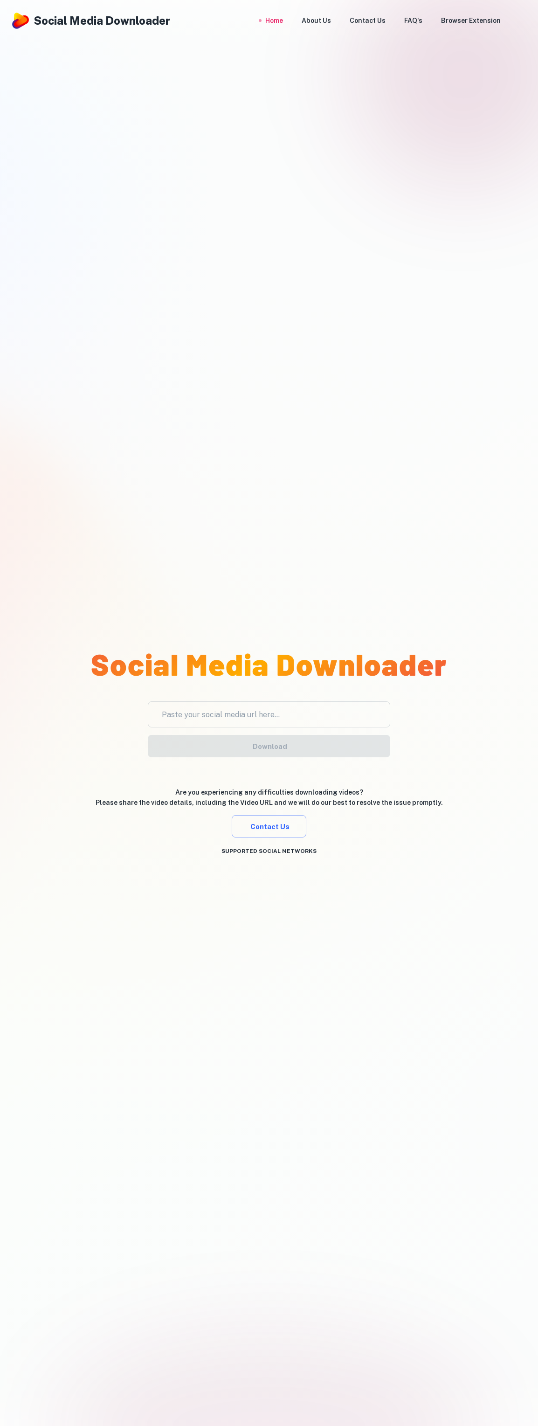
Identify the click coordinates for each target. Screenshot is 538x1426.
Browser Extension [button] (471, 20)
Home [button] (274, 20)
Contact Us (269, 826)
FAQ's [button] (413, 20)
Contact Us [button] (368, 20)
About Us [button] (316, 20)
